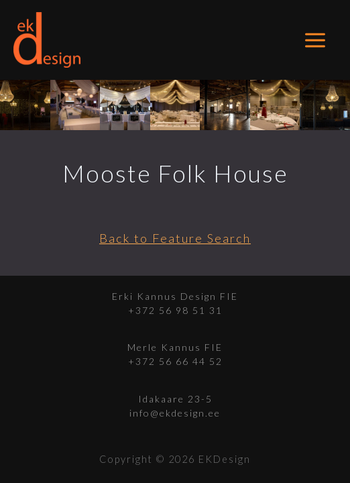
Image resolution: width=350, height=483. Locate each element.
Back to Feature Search (175, 238)
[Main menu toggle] (315, 40)
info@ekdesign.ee (175, 413)
